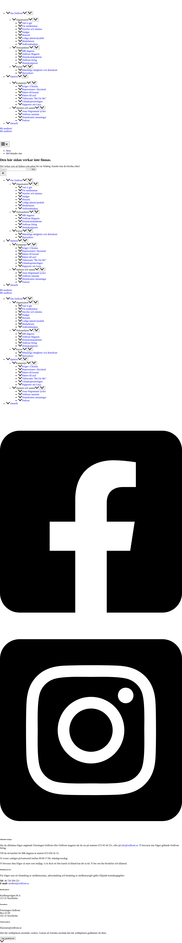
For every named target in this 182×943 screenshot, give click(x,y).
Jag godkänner (8, 938)
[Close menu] (3, 173)
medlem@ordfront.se (18, 883)
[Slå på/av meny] (30, 13)
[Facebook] (91, 624)
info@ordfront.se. (130, 845)
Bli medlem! (6, 131)
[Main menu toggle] (5, 144)
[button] (25, 13)
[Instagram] (91, 833)
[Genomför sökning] (28, 169)
